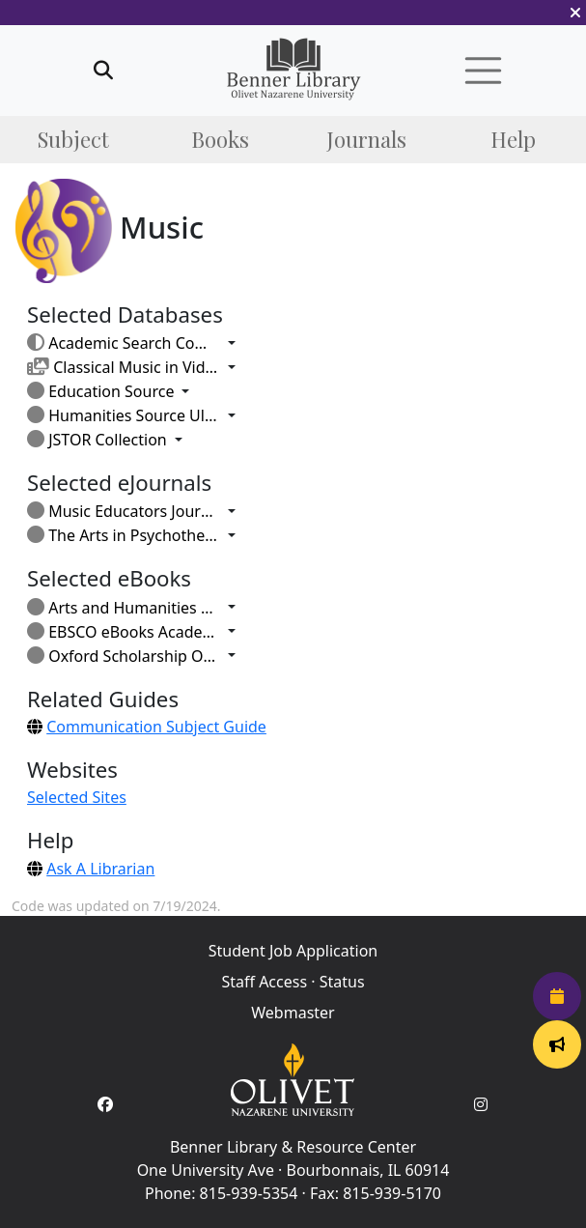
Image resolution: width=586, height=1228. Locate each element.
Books (220, 139)
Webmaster (292, 1012)
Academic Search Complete (123, 343)
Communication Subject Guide (156, 726)
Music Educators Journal (123, 511)
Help (513, 139)
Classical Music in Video (123, 367)
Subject (73, 139)
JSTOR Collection (97, 439)
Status (342, 981)
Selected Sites (76, 797)
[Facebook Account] (105, 1104)
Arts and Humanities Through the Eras (123, 607)
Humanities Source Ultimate (123, 415)
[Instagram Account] (481, 1104)
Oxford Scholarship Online (123, 656)
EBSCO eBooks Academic (123, 632)
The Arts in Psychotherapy (123, 535)
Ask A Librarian (100, 868)
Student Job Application (293, 950)
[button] (575, 12)
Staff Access (264, 981)
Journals (366, 139)
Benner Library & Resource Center (293, 1146)
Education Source (100, 391)
